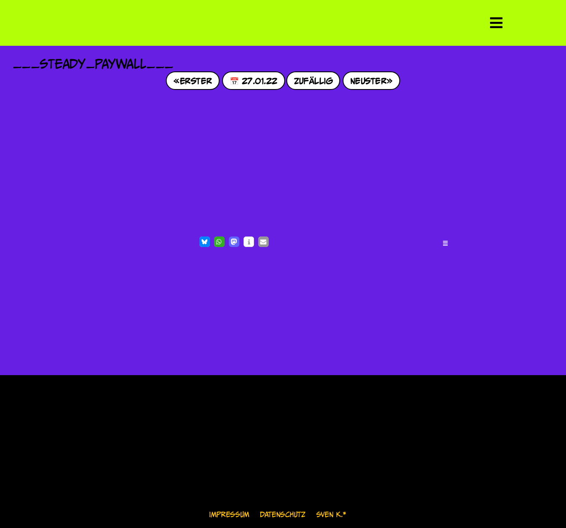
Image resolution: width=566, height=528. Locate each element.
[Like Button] (21, 242)
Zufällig (313, 80)
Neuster (368, 80)
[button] (204, 241)
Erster (196, 80)
